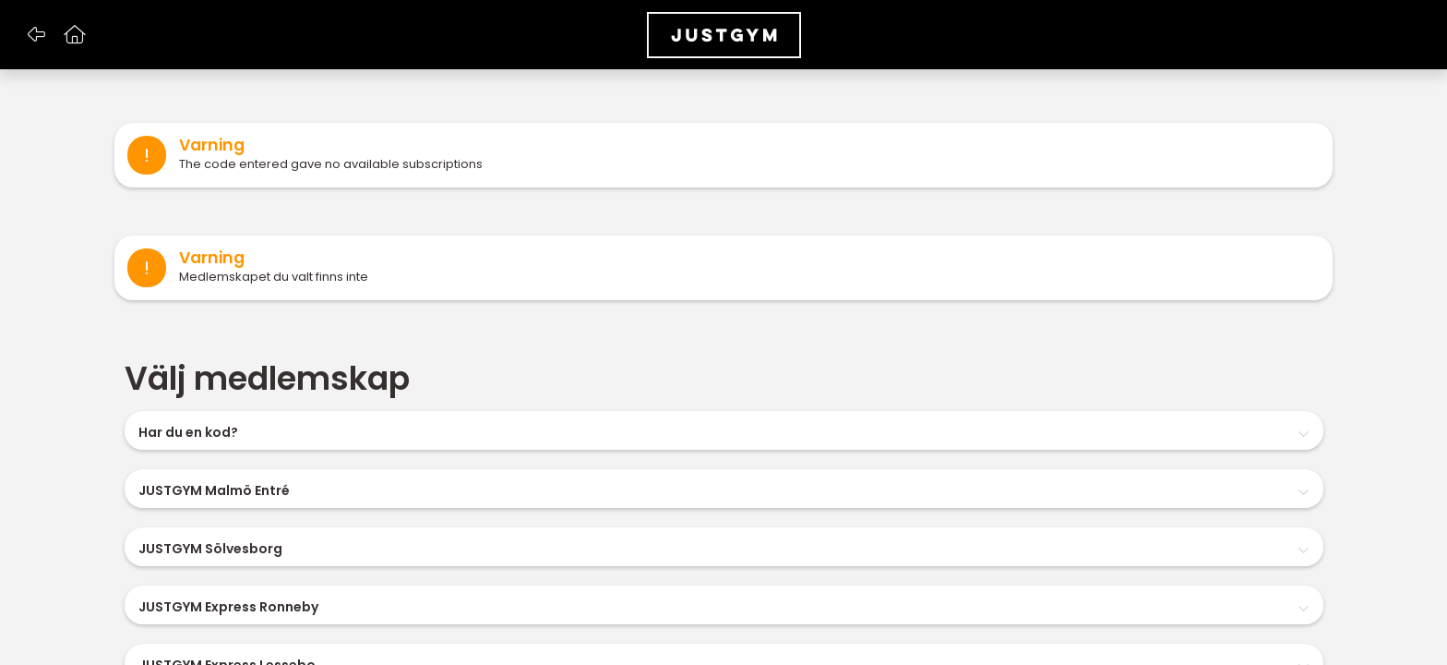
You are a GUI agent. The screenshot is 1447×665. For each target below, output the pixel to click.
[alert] (723, 155)
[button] (35, 35)
